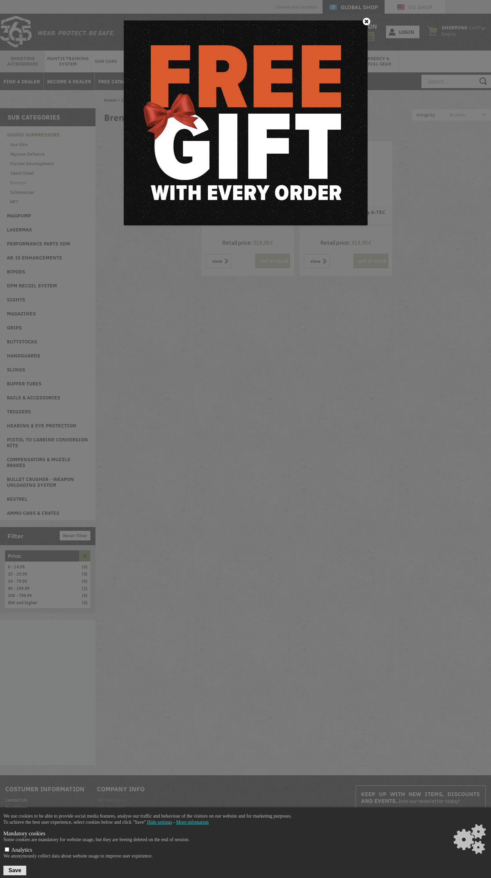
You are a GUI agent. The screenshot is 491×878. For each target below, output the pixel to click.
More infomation (192, 822)
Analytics (18, 850)
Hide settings (159, 822)
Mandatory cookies (24, 833)
